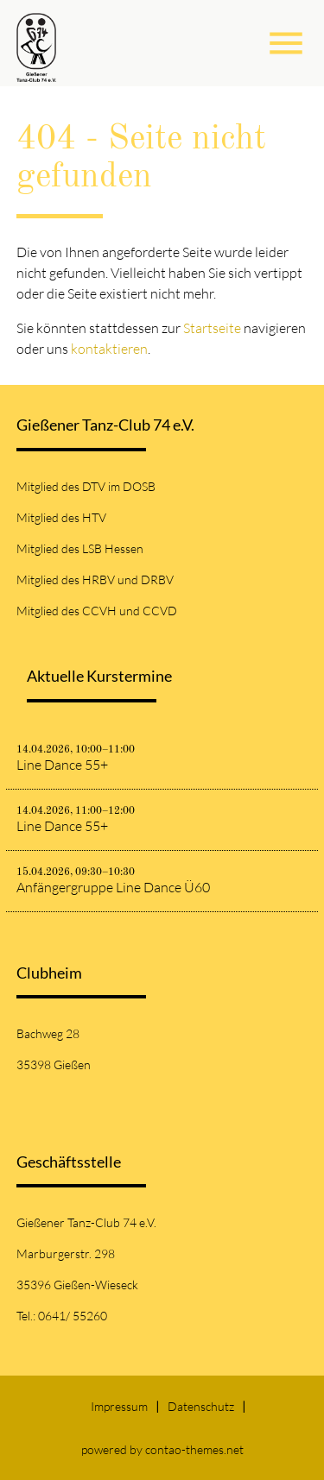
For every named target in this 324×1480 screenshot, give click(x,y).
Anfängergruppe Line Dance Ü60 (113, 887)
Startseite (212, 328)
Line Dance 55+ (62, 764)
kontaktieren (109, 348)
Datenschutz (201, 1406)
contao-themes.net (194, 1449)
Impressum (119, 1406)
